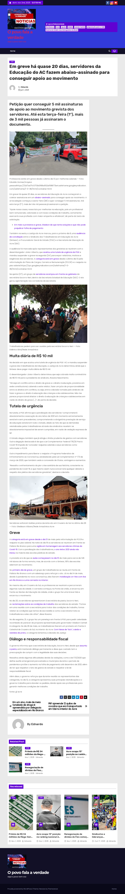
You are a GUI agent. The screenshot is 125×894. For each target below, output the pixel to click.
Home (12, 51)
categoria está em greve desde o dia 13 (29, 539)
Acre (57, 27)
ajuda (63, 27)
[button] (109, 51)
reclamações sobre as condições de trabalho (33, 604)
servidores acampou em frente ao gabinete (56, 274)
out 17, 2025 (100, 841)
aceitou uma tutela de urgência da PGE (61, 252)
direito (70, 27)
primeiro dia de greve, (22, 570)
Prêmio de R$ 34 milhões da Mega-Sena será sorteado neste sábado (20, 838)
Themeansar (53, 889)
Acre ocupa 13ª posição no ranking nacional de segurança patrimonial (49, 837)
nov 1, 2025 (29, 757)
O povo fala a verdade (28, 872)
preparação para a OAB (95, 27)
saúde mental (80, 27)
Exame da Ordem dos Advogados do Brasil (62, 30)
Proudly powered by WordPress (20, 889)
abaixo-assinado (42, 197)
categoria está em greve (47, 258)
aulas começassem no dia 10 (46, 558)
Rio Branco (50, 27)
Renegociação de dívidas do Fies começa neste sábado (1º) (76, 837)
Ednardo (24, 87)
